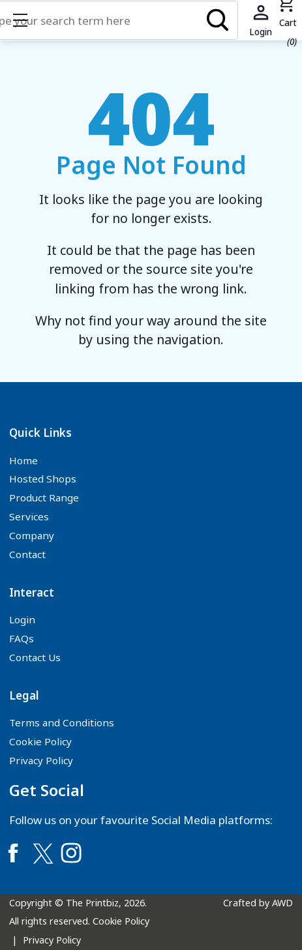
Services (29, 516)
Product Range (44, 497)
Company (31, 535)
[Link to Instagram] (71, 852)
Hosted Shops (42, 478)
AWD (282, 903)
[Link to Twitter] (42, 852)
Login (22, 619)
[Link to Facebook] (13, 852)
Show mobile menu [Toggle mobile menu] (26, 19)
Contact (27, 554)
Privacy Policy (41, 760)
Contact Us (35, 657)
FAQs (21, 638)
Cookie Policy (40, 741)
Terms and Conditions (61, 722)
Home (23, 460)
